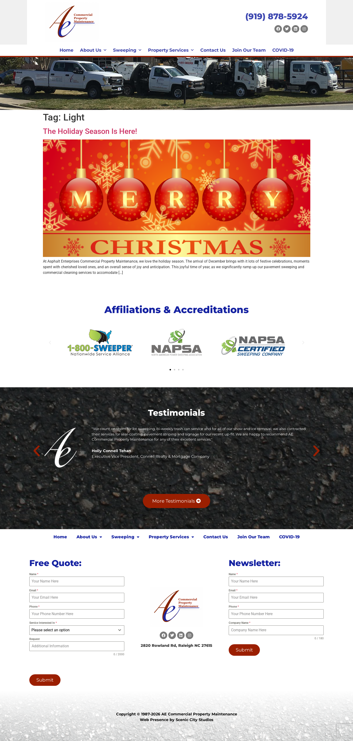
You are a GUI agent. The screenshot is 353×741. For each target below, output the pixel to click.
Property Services (171, 50)
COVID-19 (283, 50)
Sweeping (127, 50)
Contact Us (213, 50)
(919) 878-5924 (276, 16)
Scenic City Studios (194, 719)
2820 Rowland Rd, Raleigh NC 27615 (176, 645)
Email (33, 590)
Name (33, 574)
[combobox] (76, 630)
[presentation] (59, 665)
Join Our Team (249, 50)
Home (66, 50)
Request (34, 639)
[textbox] (72, 630)
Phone (34, 606)
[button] (50, 342)
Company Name (239, 623)
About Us (93, 50)
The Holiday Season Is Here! (90, 131)
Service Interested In (43, 623)
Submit (44, 680)
